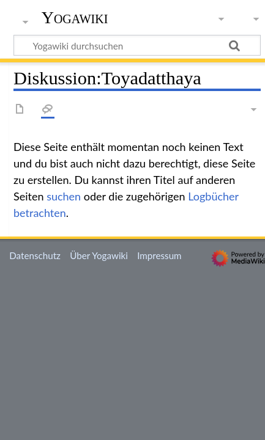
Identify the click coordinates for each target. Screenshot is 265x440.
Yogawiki (75, 17)
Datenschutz (35, 255)
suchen (64, 196)
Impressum (159, 255)
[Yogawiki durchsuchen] (137, 45)
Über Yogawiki (99, 255)
